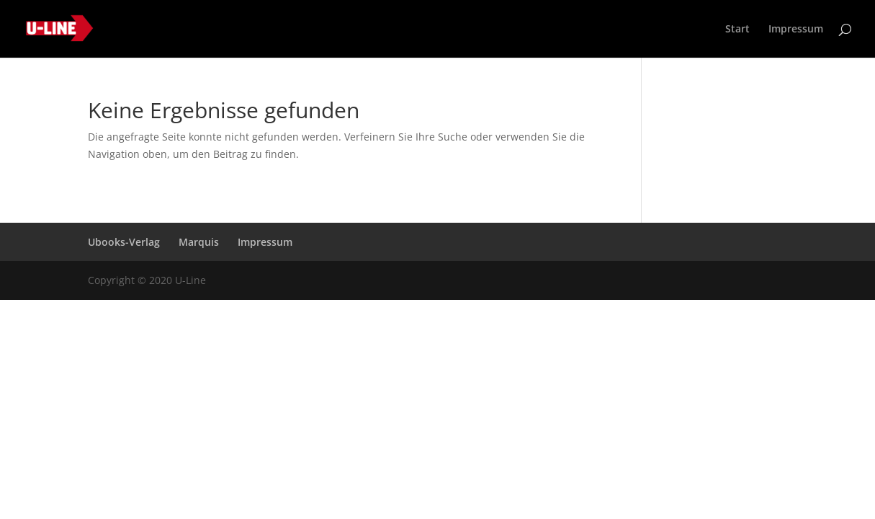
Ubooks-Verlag (124, 242)
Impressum (795, 29)
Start (737, 29)
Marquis (199, 242)
